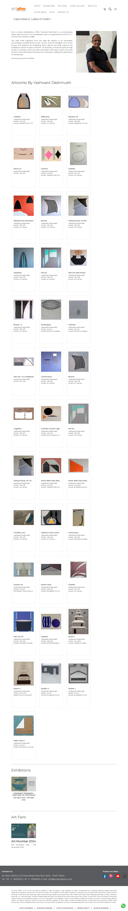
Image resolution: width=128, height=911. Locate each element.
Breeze (44, 220)
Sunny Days (74, 532)
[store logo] (21, 8)
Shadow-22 (73, 116)
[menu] (67, 8)
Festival (44, 168)
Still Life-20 (19, 636)
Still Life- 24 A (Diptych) (24, 376)
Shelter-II (45, 688)
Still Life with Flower (77, 272)
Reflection (45, 116)
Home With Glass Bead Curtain (54, 480)
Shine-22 (17, 168)
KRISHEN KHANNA (43, 908)
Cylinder (72, 324)
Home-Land (46, 584)
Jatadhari (18, 272)
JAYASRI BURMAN (102, 908)
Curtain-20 (18, 584)
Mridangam (46, 324)
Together (18, 428)
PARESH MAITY (84, 908)
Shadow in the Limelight (51, 532)
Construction (46, 376)
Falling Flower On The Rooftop (27, 480)
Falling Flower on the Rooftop (81, 220)
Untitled (17, 116)
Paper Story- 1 (20, 740)
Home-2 (17, 688)
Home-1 (72, 636)
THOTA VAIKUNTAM (64, 908)
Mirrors (44, 272)
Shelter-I (72, 688)
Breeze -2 (18, 324)
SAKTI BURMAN (25, 908)
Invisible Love (19, 532)
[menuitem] (37, 5)
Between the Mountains (24, 220)
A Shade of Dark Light (50, 428)
